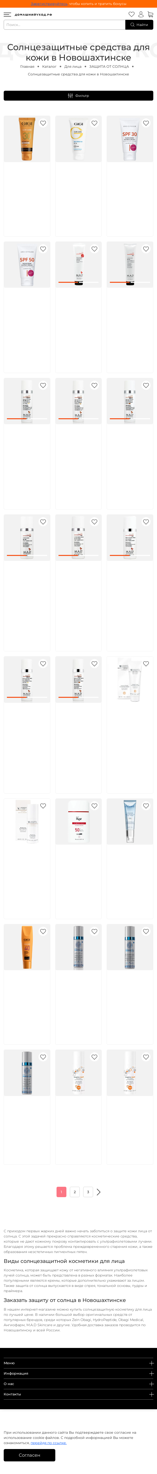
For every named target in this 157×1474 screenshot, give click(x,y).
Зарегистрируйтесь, (49, 3)
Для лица (72, 66)
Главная (27, 66)
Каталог (49, 66)
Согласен (29, 1455)
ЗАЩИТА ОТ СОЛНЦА (109, 66)
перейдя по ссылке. (49, 1443)
